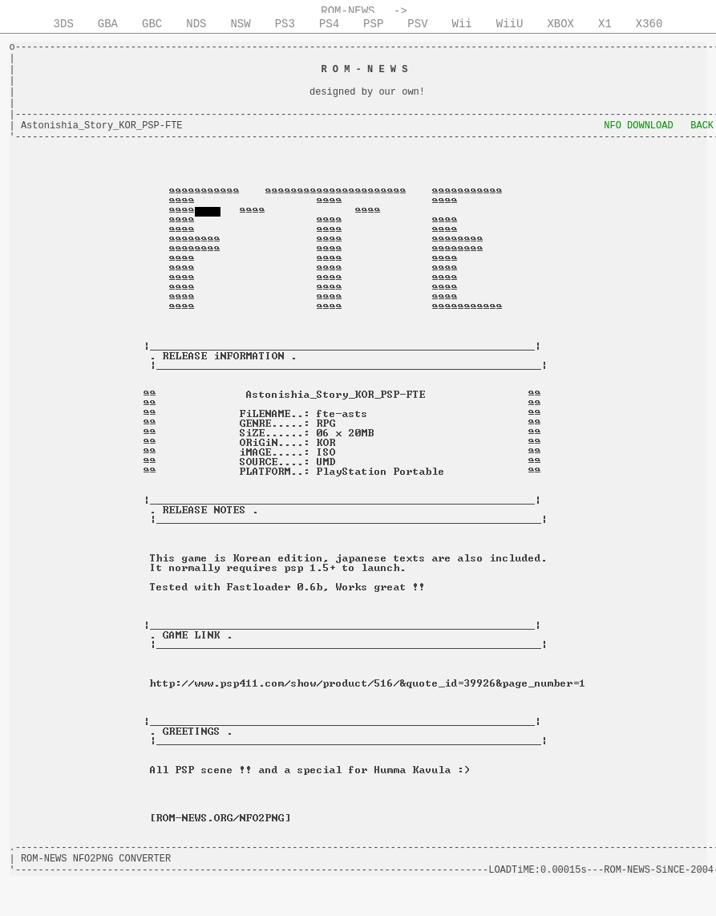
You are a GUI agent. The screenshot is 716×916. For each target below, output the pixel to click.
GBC (152, 24)
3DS (64, 24)
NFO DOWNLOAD (638, 126)
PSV (417, 24)
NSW (240, 24)
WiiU (510, 24)
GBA (108, 24)
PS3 (285, 24)
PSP (373, 24)
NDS (196, 24)
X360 (649, 24)
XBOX (560, 24)
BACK (702, 126)
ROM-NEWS (347, 11)
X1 (605, 24)
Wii (462, 24)
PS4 (329, 24)
